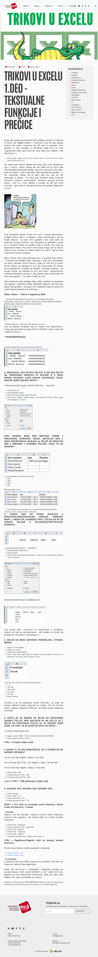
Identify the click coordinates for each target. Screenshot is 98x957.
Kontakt (72, 6)
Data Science (76, 110)
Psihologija (75, 95)
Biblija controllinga (78, 112)
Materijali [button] (49, 6)
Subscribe (81, 911)
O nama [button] (62, 6)
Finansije (74, 73)
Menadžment (76, 78)
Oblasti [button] (27, 6)
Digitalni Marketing (78, 90)
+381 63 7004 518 (14, 943)
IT (72, 102)
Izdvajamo (75, 105)
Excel (23, 67)
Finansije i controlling (79, 92)
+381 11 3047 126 (14, 936)
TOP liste (74, 97)
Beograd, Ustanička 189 (61, 943)
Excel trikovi (35, 67)
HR (72, 115)
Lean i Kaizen (76, 107)
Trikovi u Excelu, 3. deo (15, 855)
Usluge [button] (38, 6)
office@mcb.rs (57, 936)
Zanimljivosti (76, 100)
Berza (73, 85)
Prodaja (74, 75)
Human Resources (78, 80)
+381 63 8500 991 (14, 945)
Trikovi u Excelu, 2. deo (15, 853)
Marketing (75, 82)
